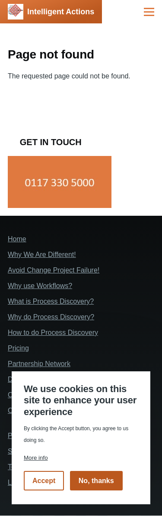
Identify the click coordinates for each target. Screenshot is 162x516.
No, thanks (96, 480)
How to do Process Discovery (53, 332)
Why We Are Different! (42, 254)
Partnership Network (39, 363)
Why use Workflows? (40, 285)
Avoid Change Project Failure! (53, 270)
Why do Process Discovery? (51, 317)
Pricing (18, 348)
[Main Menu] (149, 11)
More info (36, 457)
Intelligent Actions (60, 11)
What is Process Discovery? (51, 301)
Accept (43, 480)
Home (17, 239)
